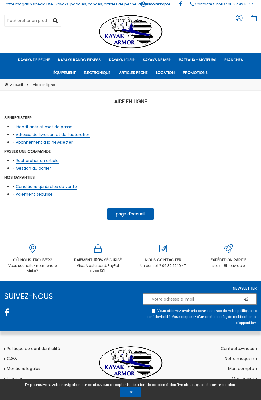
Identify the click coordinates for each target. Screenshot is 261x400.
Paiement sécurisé (34, 194)
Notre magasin (239, 358)
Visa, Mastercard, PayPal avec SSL (98, 258)
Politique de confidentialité (33, 348)
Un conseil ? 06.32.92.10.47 (163, 256)
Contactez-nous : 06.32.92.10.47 (221, 4)
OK (130, 392)
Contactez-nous (237, 348)
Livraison (15, 378)
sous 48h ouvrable (228, 256)
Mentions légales (23, 368)
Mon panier (243, 378)
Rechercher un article (37, 160)
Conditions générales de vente (46, 186)
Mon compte (241, 368)
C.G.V (12, 358)
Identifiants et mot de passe (44, 127)
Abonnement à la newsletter (44, 142)
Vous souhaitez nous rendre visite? (32, 258)
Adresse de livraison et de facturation (53, 134)
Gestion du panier (33, 168)
